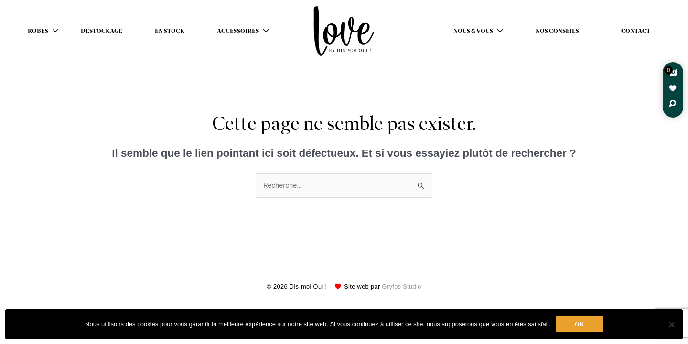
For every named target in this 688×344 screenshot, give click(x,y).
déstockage (101, 31)
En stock (169, 31)
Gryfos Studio (401, 286)
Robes (38, 31)
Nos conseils (557, 31)
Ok (579, 324)
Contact (635, 31)
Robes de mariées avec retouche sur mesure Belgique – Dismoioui (344, 31)
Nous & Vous (473, 31)
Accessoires (238, 31)
